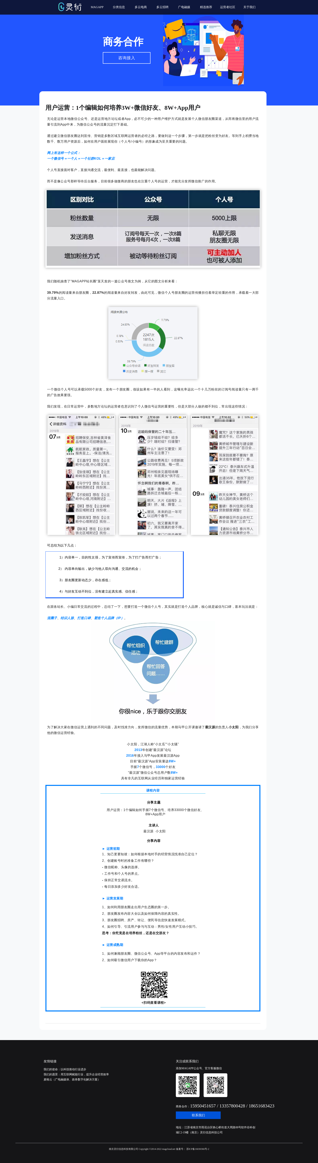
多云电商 (141, 7)
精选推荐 (206, 7)
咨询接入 (126, 58)
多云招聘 (162, 7)
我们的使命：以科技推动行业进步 (65, 1069)
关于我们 (249, 7)
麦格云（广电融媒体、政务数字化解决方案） (72, 1079)
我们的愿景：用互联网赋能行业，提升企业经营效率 (76, 1074)
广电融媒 (184, 7)
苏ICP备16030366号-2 (197, 1149)
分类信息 (119, 7)
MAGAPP (97, 7)
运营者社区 (227, 7)
